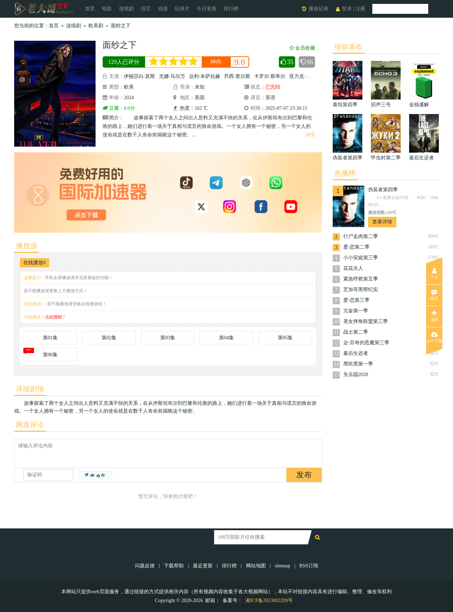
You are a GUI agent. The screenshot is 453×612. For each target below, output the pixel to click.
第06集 (50, 354)
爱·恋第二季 (356, 247)
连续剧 (126, 8)
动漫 (163, 8)
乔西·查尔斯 (237, 76)
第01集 (50, 337)
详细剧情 (30, 389)
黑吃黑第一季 (358, 364)
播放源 (26, 246)
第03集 (167, 337)
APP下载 (434, 338)
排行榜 (231, 8)
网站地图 (256, 565)
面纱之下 (121, 25)
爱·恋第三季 (356, 300)
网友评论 (30, 425)
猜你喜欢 (348, 47)
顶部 (434, 316)
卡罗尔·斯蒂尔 (269, 76)
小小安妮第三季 (360, 257)
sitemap (282, 565)
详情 (310, 134)
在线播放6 (34, 262)
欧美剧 (95, 25)
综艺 (146, 8)
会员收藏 (302, 48)
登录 (347, 8)
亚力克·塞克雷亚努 (309, 76)
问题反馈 (145, 565)
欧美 (129, 87)
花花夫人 (353, 268)
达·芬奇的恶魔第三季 (366, 342)
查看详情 (382, 222)
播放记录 (318, 8)
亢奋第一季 (355, 310)
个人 (434, 274)
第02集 (109, 337)
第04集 (226, 337)
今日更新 (207, 8)
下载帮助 (174, 565)
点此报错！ (55, 316)
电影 (107, 8)
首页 (90, 8)
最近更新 (203, 565)
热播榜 (345, 173)
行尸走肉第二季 (360, 236)
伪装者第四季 (383, 189)
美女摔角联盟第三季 (365, 321)
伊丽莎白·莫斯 (139, 76)
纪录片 (182, 8)
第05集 (285, 337)
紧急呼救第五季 (360, 279)
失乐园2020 (355, 374)
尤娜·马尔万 (172, 76)
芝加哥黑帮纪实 (360, 289)
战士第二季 (355, 332)
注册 (360, 8)
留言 (434, 295)
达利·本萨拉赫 (204, 76)
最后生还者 (355, 353)
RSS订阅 (308, 565)
